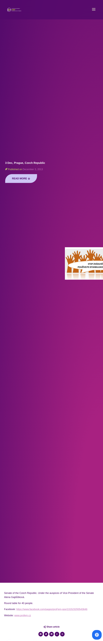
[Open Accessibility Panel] (97, 635)
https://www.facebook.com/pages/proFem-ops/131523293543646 (51, 609)
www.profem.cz (22, 615)
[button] (94, 9)
